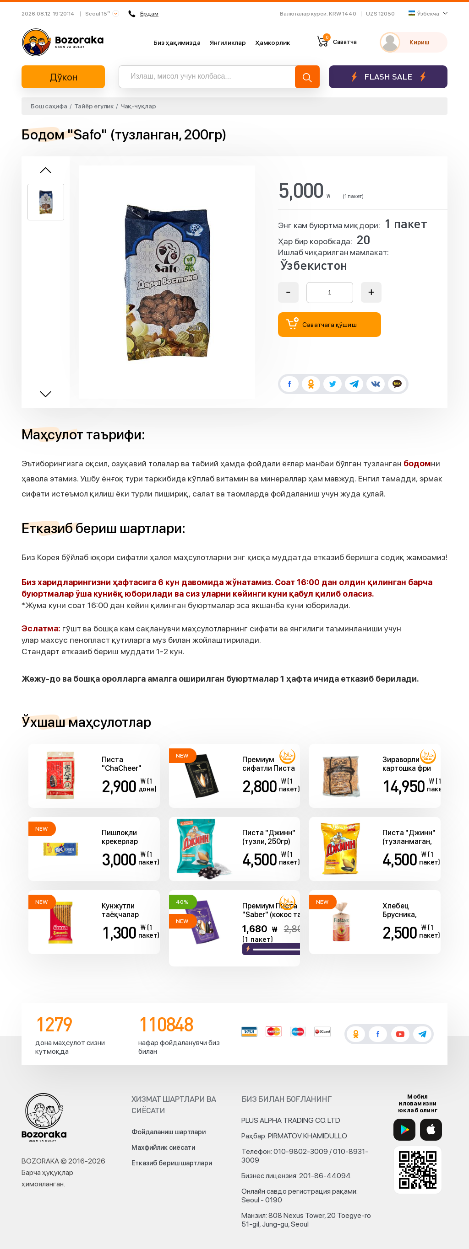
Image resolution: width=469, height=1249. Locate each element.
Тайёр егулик (94, 106)
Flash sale (388, 76)
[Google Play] (404, 1129)
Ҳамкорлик (272, 42)
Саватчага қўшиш (321, 323)
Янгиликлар (228, 42)
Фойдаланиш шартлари (168, 1132)
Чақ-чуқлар (138, 106)
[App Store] (431, 1129)
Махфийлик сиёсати (163, 1147)
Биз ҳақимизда (177, 42)
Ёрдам (143, 13)
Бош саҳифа (49, 106)
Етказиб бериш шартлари (171, 1163)
